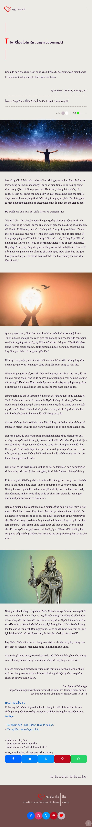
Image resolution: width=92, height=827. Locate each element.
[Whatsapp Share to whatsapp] (79, 759)
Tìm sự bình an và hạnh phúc (23, 729)
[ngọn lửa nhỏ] (14, 9)
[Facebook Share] (13, 759)
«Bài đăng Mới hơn (59, 776)
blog (64, 796)
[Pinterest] (53, 816)
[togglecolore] (66, 113)
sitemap (65, 802)
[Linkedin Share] (29, 759)
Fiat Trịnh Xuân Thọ (27, 743)
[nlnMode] (80, 112)
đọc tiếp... (10, 716)
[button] (88, 823)
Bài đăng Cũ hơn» (78, 776)
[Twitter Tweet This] (46, 759)
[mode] (63, 113)
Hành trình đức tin (15, 703)
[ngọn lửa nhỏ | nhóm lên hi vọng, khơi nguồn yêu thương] (41, 798)
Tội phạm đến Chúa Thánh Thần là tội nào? (30, 725)
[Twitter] (46, 816)
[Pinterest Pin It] (62, 759)
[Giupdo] (61, 816)
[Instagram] (38, 816)
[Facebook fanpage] (31, 816)
